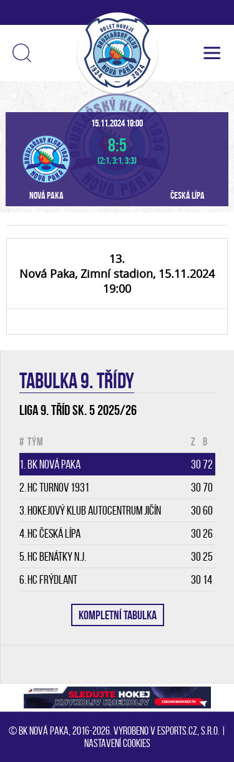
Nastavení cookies (117, 743)
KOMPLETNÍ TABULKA (118, 615)
